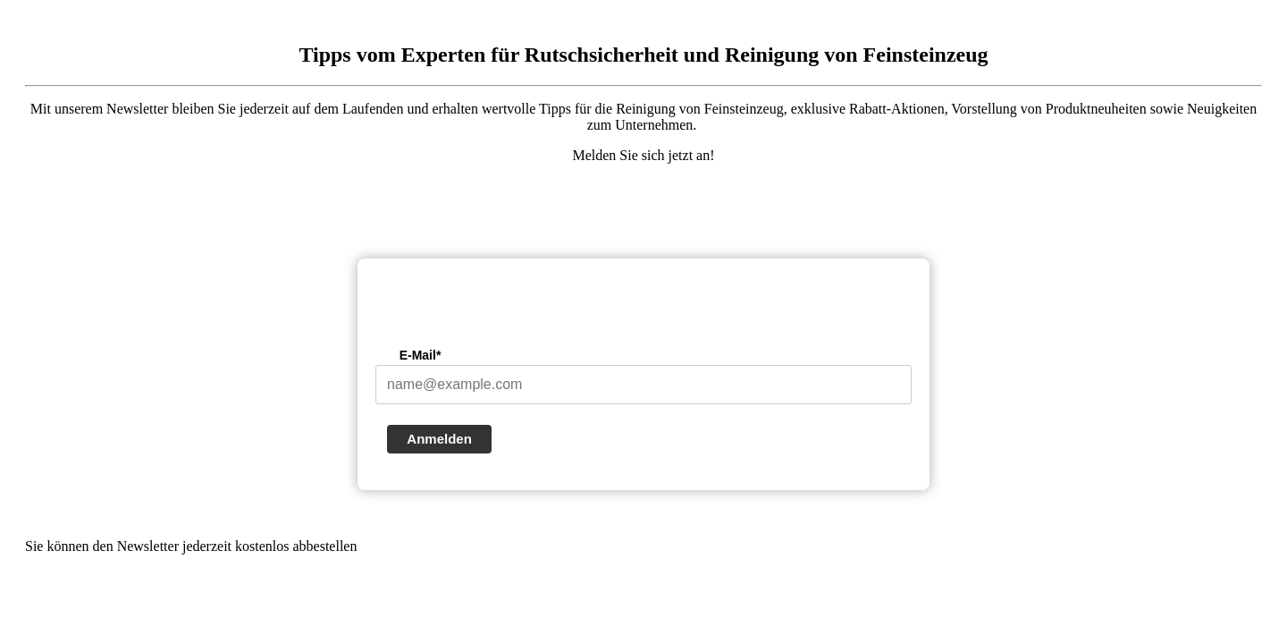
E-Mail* (421, 355)
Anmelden (439, 438)
